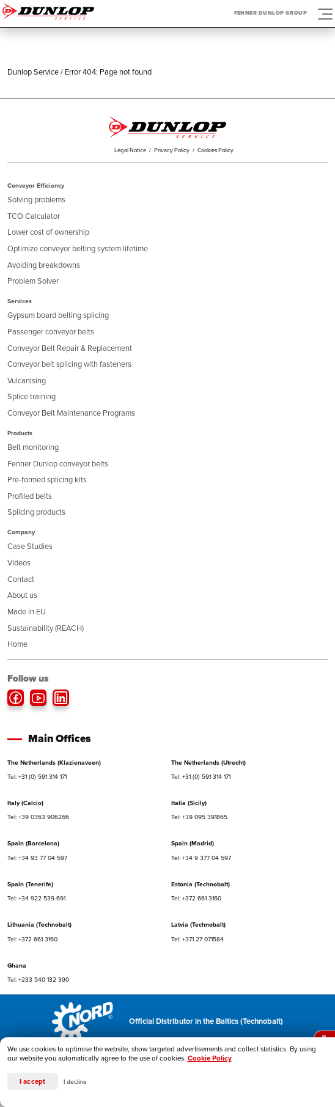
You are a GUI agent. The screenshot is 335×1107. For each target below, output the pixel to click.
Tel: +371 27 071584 (197, 939)
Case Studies (30, 546)
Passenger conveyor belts (50, 331)
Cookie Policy (210, 1058)
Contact (20, 579)
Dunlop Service (33, 72)
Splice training (31, 396)
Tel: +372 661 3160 (196, 898)
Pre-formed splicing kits (47, 479)
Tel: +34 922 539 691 (36, 898)
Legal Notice (130, 150)
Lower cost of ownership (48, 232)
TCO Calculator (33, 216)
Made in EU (26, 611)
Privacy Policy (172, 150)
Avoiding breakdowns (43, 265)
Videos (19, 562)
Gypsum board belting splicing (58, 315)
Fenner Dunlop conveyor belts (57, 463)
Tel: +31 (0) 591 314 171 (37, 776)
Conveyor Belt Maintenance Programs (71, 413)
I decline (75, 1081)
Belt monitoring (33, 447)
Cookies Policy (215, 150)
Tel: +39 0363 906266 (38, 817)
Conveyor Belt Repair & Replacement (69, 348)
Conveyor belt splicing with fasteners (69, 364)
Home (17, 644)
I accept (33, 1081)
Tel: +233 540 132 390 (38, 979)
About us (22, 595)
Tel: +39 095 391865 (199, 817)
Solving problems (36, 199)
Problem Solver (33, 281)
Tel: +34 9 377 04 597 (201, 857)
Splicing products (36, 512)
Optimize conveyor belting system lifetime (77, 248)
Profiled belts (29, 496)
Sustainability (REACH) (45, 628)
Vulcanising (26, 380)
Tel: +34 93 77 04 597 (37, 857)
